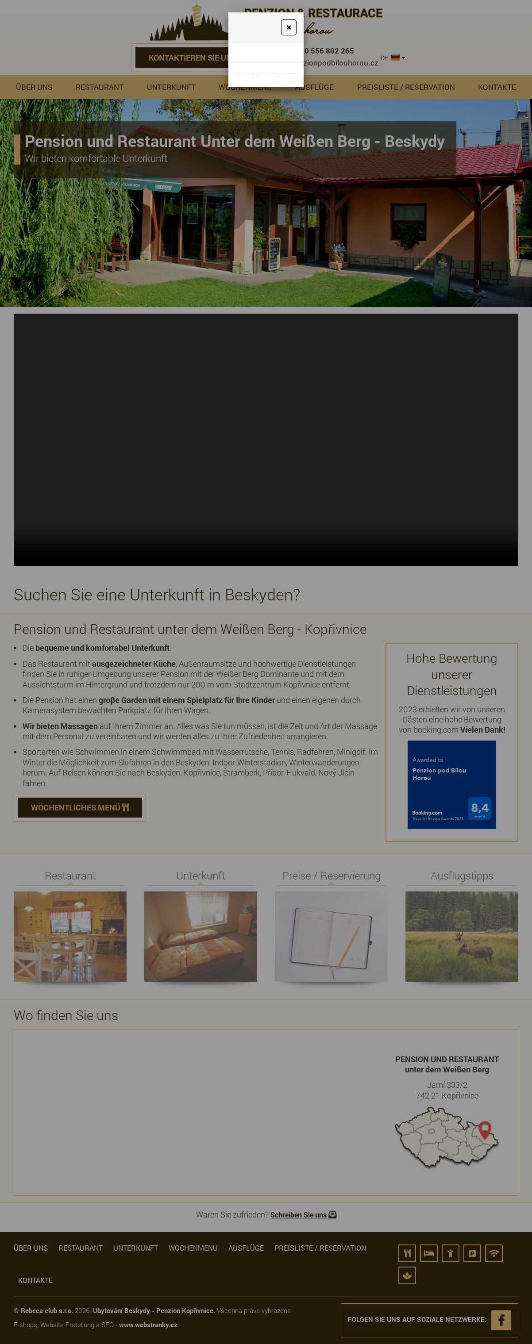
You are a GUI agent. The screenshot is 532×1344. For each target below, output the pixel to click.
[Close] (289, 27)
